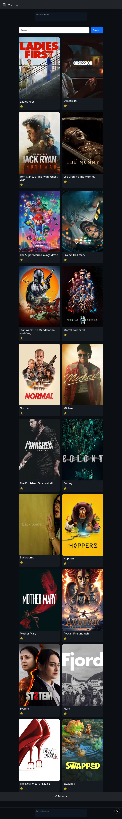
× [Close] (117, 811)
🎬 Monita (10, 4)
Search (97, 30)
